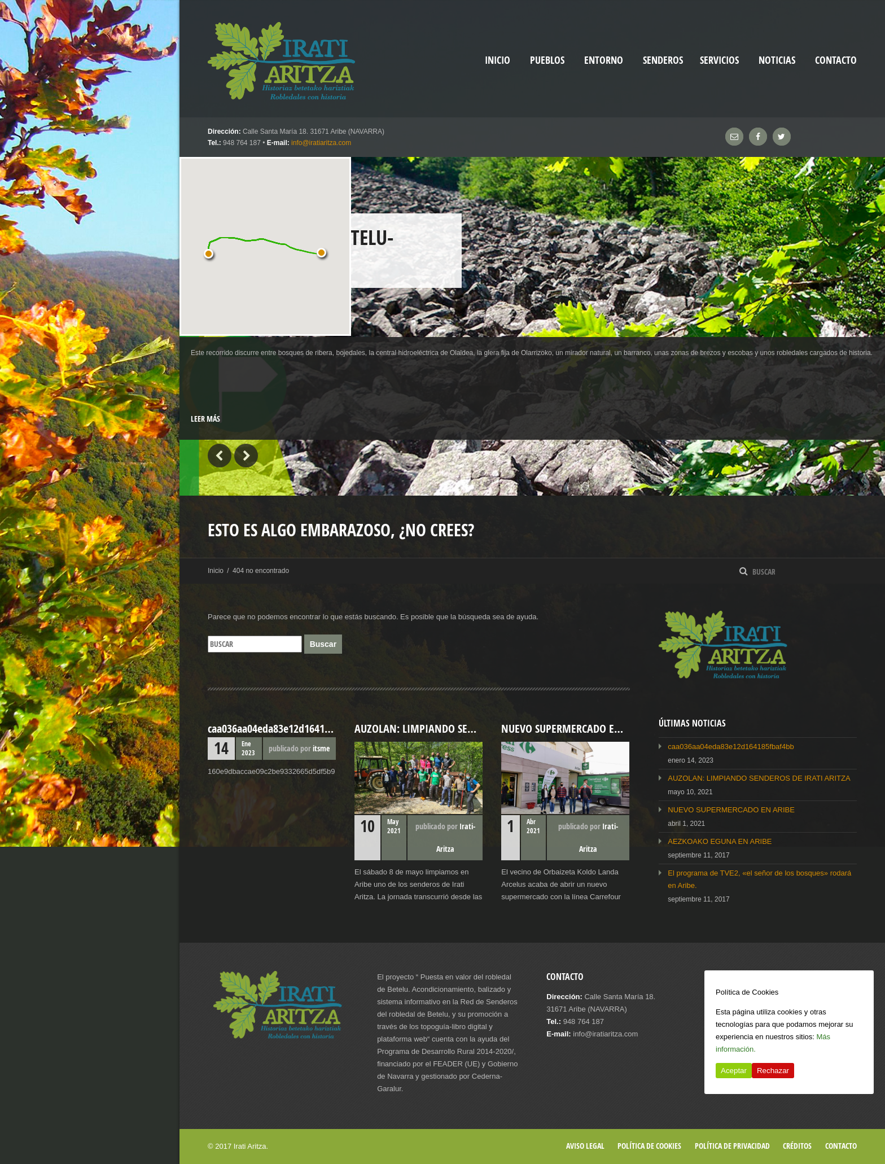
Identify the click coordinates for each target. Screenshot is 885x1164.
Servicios (719, 60)
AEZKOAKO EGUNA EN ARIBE (720, 841)
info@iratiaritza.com (321, 143)
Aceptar (734, 1070)
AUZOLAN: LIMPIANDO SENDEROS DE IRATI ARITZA (759, 778)
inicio (497, 60)
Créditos (797, 1145)
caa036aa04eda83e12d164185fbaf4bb (731, 746)
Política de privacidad (732, 1145)
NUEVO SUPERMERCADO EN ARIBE (731, 810)
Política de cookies (649, 1145)
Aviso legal (585, 1145)
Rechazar (773, 1070)
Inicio (216, 571)
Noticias (777, 60)
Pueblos (547, 60)
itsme (321, 748)
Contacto (836, 60)
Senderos (663, 60)
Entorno (603, 60)
